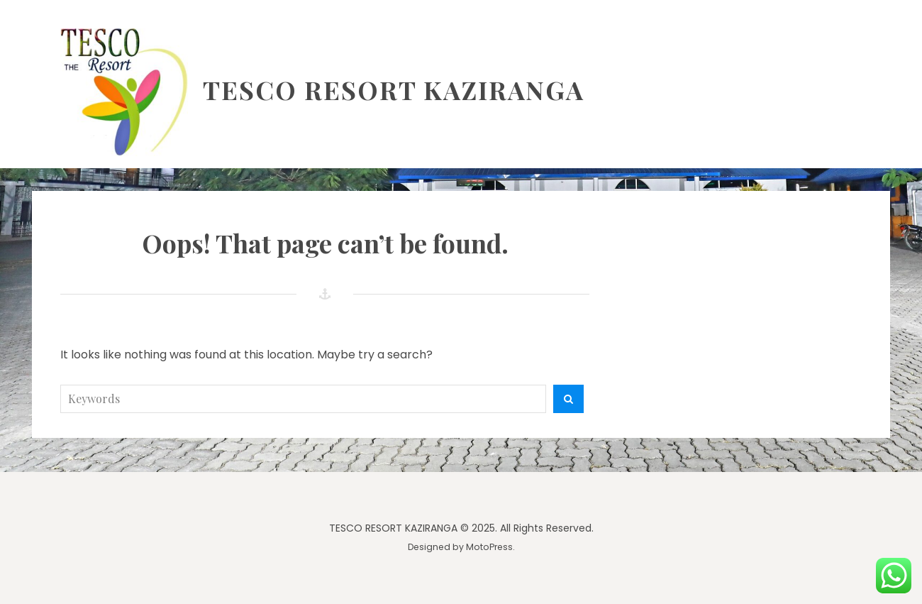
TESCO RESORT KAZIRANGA (393, 89)
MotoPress (489, 547)
